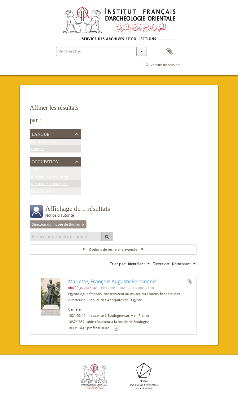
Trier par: (118, 264)
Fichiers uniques (44, 142)
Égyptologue (41, 192)
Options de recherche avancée (113, 249)
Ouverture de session (163, 64)
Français (37, 150)
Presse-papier (169, 51)
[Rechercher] (107, 236)
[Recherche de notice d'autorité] (66, 236)
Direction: (161, 264)
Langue (41, 133)
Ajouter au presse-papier (190, 281)
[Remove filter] (83, 224)
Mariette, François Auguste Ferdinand (112, 281)
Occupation (45, 161)
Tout (34, 170)
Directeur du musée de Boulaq (55, 185)
